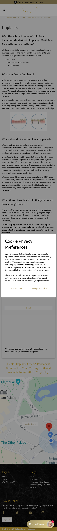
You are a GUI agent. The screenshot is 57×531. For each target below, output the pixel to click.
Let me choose (16, 288)
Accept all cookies (40, 288)
